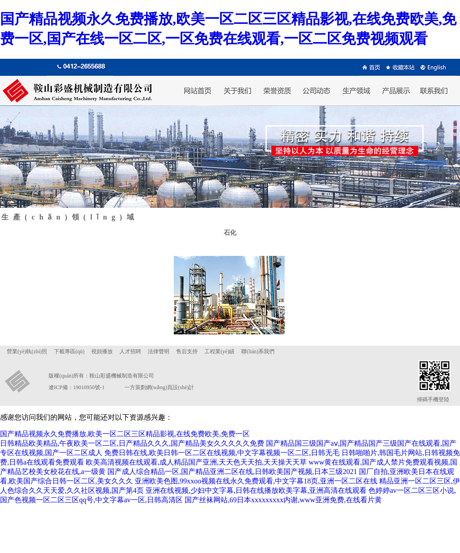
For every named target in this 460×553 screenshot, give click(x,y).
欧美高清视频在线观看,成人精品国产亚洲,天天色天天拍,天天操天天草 (196, 462)
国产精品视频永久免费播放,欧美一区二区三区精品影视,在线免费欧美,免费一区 (125, 434)
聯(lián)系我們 (257, 351)
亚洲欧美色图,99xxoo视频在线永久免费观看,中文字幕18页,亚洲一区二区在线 (256, 481)
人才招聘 (130, 351)
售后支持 (187, 351)
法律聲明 (158, 351)
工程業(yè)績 (219, 351)
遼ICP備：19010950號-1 (77, 387)
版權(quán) (61, 376)
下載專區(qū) (69, 351)
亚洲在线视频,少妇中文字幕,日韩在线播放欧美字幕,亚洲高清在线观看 (256, 490)
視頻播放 (102, 351)
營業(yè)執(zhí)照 (27, 351)
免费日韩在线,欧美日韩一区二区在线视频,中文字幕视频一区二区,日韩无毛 (222, 452)
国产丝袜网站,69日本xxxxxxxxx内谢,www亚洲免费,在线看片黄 (283, 500)
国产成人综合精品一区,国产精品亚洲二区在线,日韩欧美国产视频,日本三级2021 (232, 471)
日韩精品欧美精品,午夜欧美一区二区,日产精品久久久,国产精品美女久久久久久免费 (132, 443)
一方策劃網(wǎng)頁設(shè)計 (159, 387)
